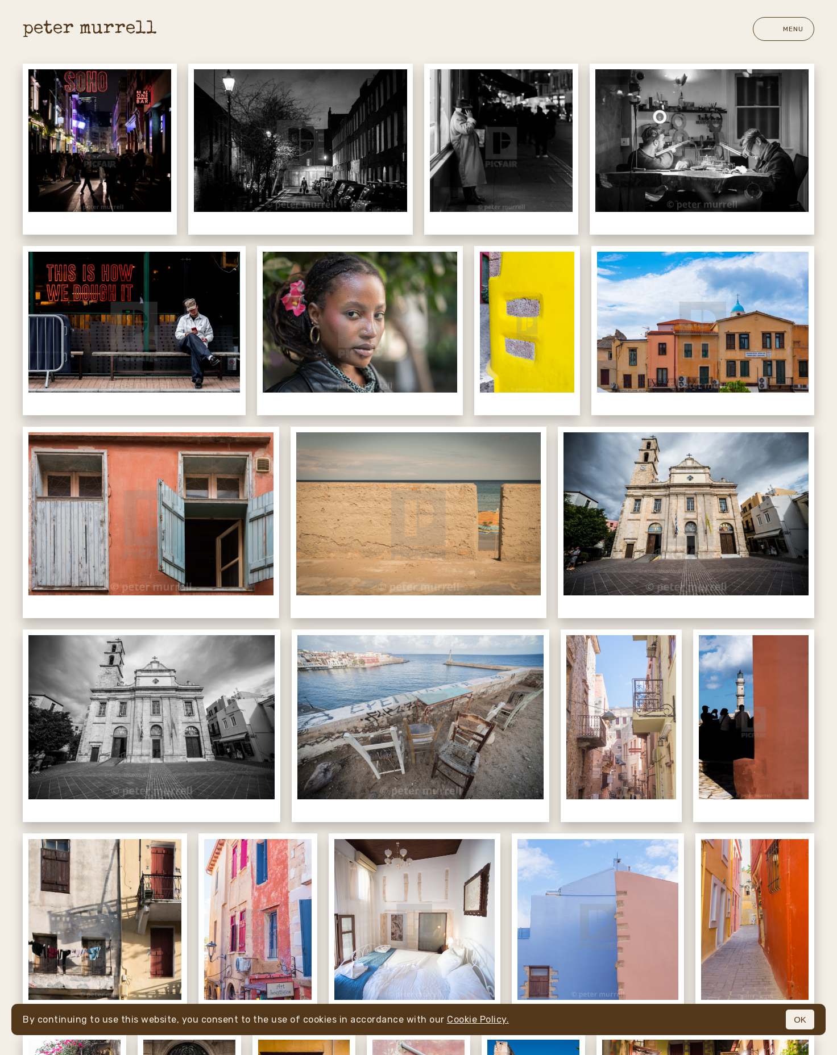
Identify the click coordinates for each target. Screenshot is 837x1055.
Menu (783, 29)
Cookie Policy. (478, 1019)
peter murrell (90, 29)
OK (800, 1019)
